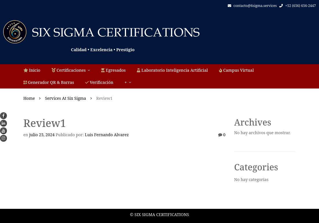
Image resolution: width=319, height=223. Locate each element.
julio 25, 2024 (42, 134)
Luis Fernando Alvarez (107, 134)
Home (29, 98)
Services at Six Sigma (65, 98)
